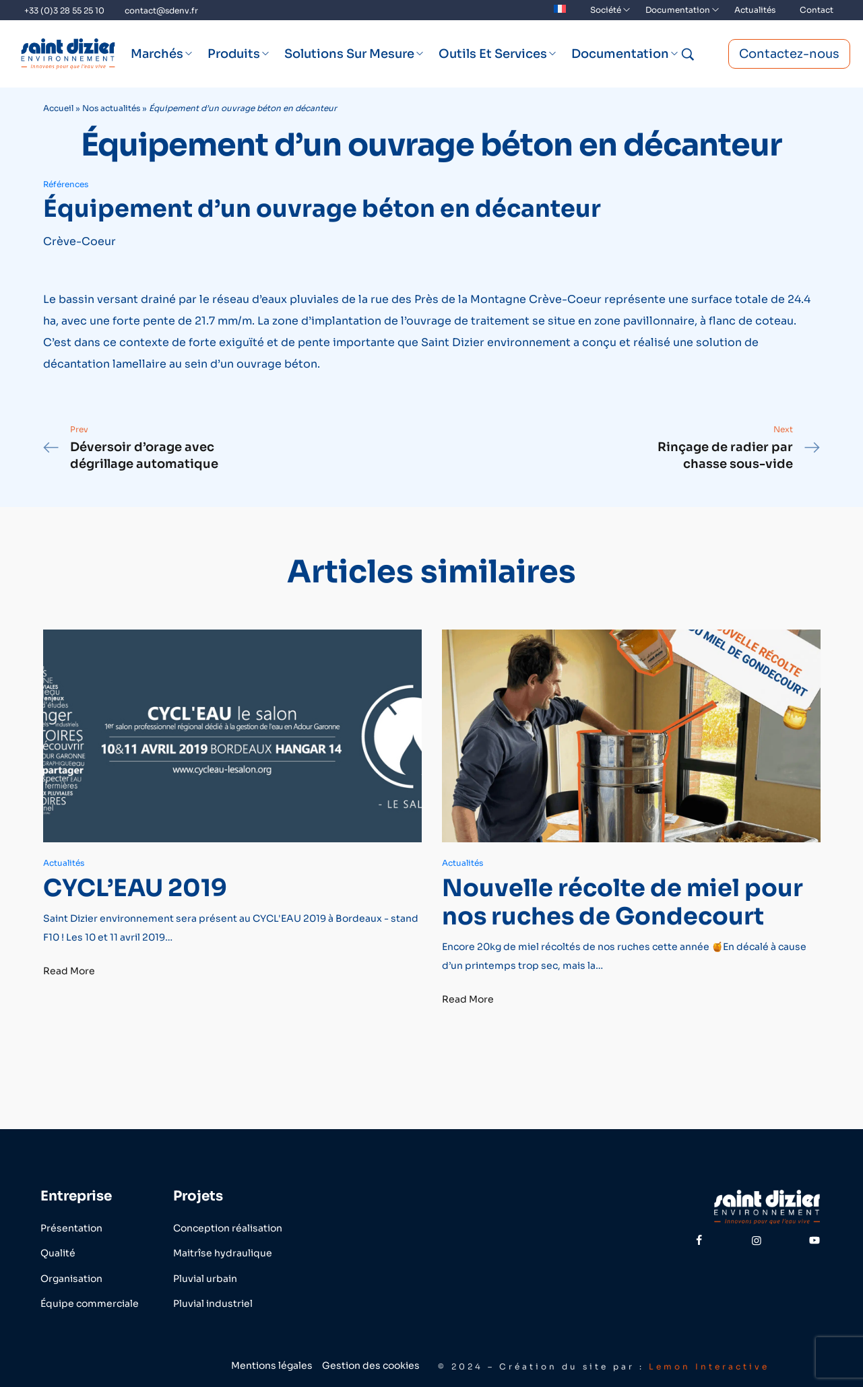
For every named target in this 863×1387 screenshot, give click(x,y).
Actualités (63, 863)
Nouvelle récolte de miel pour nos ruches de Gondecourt (622, 902)
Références (65, 184)
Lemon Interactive (709, 1366)
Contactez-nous (789, 53)
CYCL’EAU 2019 (135, 887)
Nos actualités (111, 108)
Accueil (58, 108)
